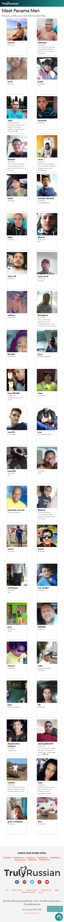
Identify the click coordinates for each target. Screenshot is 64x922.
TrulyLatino (32, 860)
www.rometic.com (32, 913)
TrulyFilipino (55, 858)
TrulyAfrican (42, 858)
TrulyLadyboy (20, 860)
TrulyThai (7, 858)
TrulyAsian (31, 858)
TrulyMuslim (44, 860)
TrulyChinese (19, 858)
